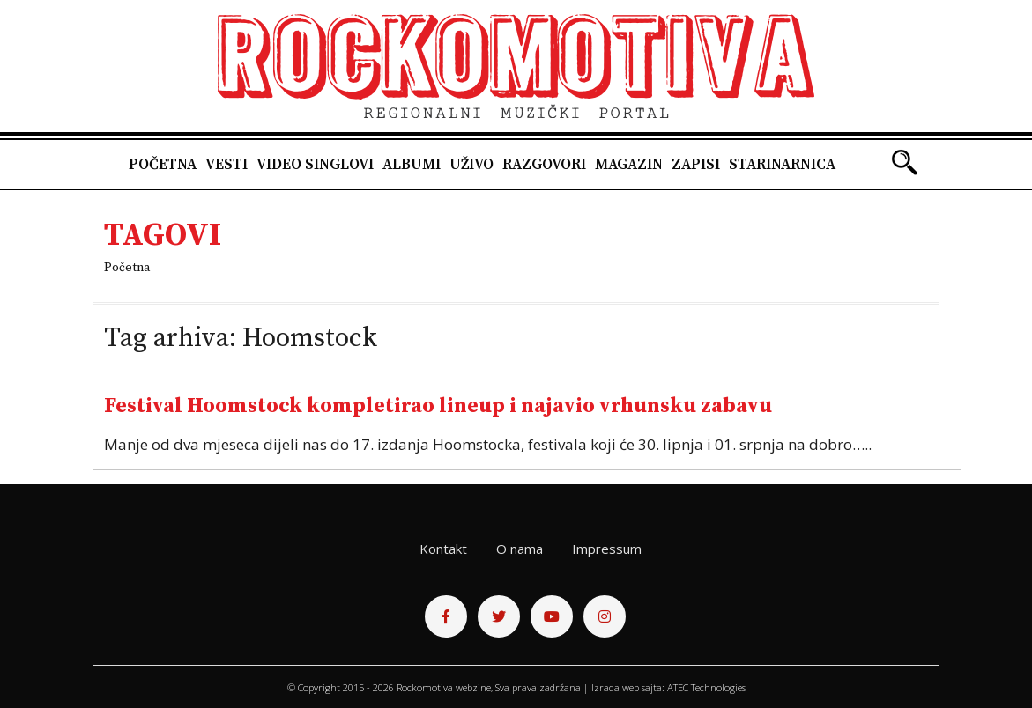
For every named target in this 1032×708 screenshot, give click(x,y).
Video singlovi (315, 164)
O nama (519, 548)
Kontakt (443, 548)
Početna (163, 164)
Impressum (607, 548)
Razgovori (544, 164)
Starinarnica (782, 164)
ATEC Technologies (706, 687)
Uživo (471, 164)
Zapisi (696, 164)
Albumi (411, 164)
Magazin (629, 164)
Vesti (226, 164)
